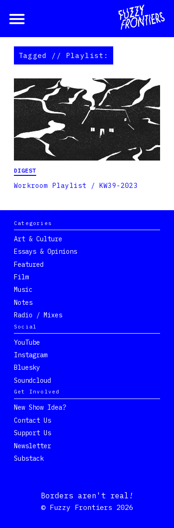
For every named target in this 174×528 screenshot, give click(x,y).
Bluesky (27, 367)
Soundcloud (32, 380)
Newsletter (32, 446)
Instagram (30, 355)
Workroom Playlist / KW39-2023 (76, 185)
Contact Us (32, 420)
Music (23, 289)
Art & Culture (38, 239)
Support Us (32, 433)
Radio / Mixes (38, 315)
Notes (23, 302)
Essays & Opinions (45, 251)
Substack (29, 458)
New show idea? (40, 407)
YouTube (27, 342)
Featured (29, 264)
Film (21, 277)
